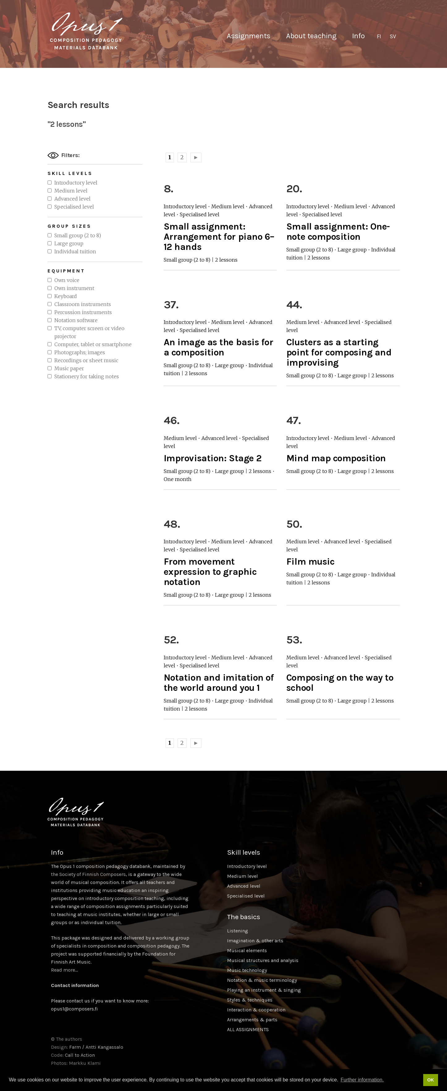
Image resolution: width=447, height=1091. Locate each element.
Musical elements (247, 950)
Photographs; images (79, 352)
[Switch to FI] (379, 36)
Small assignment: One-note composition (338, 231)
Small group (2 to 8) (77, 235)
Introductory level (75, 183)
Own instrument (74, 288)
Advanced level (72, 199)
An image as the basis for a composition (218, 347)
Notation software (76, 320)
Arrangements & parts (252, 1020)
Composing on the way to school (340, 682)
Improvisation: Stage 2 (213, 458)
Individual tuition (75, 251)
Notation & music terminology (262, 980)
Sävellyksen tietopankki (86, 30)
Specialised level (74, 207)
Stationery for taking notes (86, 376)
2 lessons (226, 260)
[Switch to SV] (393, 36)
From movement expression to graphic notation (210, 571)
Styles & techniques (249, 1000)
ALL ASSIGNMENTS (248, 1029)
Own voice (66, 280)
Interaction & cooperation (256, 1010)
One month (178, 479)
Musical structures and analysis (262, 960)
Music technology (247, 970)
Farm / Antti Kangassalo (96, 1047)
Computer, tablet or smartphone (93, 344)
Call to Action (80, 1055)
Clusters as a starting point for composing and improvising (339, 352)
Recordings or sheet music (86, 360)
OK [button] (430, 1079)
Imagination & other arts (255, 941)
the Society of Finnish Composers (88, 874)
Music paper (69, 368)
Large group (68, 243)
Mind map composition (336, 458)
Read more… (64, 970)
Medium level (70, 191)
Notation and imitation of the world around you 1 (219, 682)
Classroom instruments (82, 304)
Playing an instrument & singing (264, 990)
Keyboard (65, 296)
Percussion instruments (83, 312)
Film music (310, 561)
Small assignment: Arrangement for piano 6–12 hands (219, 236)
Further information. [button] (362, 1079)
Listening (237, 931)
